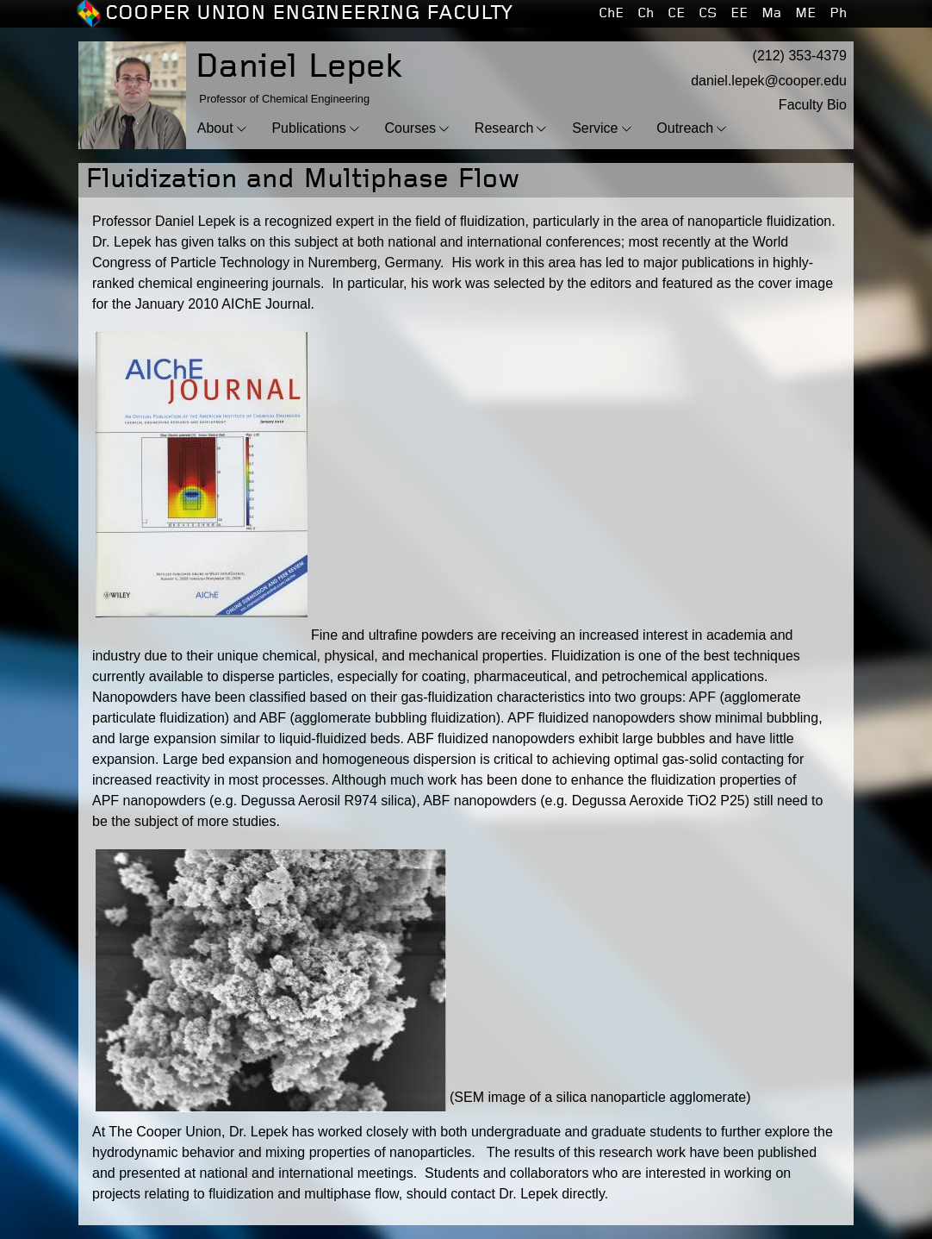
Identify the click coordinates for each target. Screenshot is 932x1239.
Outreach (684, 128)
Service (595, 128)
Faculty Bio (813, 104)
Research (504, 128)
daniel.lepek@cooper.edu (769, 80)
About (215, 128)
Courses (410, 128)
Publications (308, 128)
